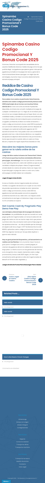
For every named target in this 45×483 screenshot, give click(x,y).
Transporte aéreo (22, 445)
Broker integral (22, 425)
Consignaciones (22, 428)
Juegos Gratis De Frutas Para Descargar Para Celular (21, 265)
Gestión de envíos (22, 461)
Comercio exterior (22, 442)
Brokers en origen (22, 422)
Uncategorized (8, 307)
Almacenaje (22, 419)
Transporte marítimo (22, 447)
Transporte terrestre (22, 459)
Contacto (22, 464)
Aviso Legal (22, 467)
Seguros (22, 439)
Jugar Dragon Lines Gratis (11, 178)
